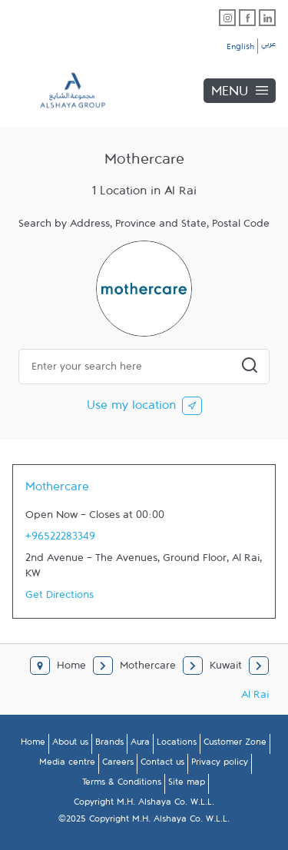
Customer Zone (235, 745)
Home (33, 745)
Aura (140, 745)
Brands (109, 745)
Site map (186, 785)
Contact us (162, 765)
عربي (268, 46)
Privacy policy (219, 765)
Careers (118, 765)
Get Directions (59, 598)
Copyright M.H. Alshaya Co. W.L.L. (144, 805)
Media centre (67, 765)
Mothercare (57, 490)
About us (70, 745)
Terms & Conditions (121, 785)
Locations (177, 745)
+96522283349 (60, 539)
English (240, 49)
